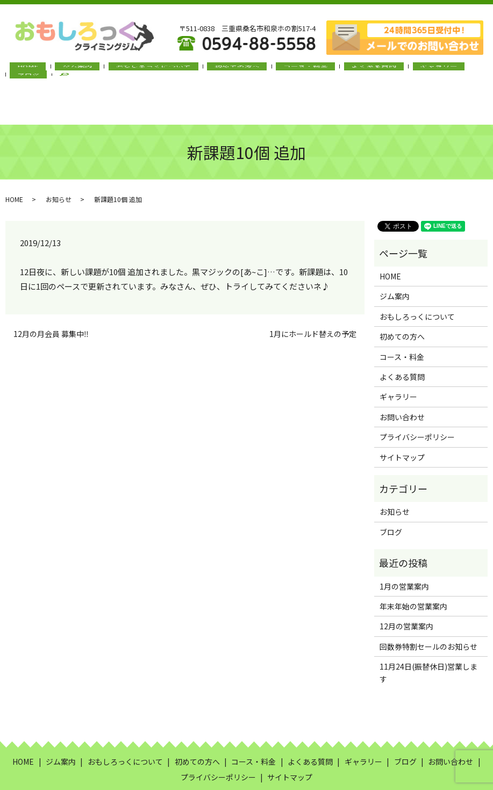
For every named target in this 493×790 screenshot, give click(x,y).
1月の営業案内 (404, 548)
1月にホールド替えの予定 (312, 296)
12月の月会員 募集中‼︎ (51, 296)
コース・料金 (271, 70)
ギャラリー (376, 70)
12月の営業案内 (406, 589)
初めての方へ (217, 70)
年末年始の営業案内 (413, 568)
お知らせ (59, 162)
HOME (52, 70)
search (443, 71)
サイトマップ (402, 419)
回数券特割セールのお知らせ (428, 609)
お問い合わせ (402, 379)
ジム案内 (87, 70)
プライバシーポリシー (417, 399)
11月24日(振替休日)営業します (428, 634)
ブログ (415, 70)
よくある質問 (325, 70)
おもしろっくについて (148, 70)
